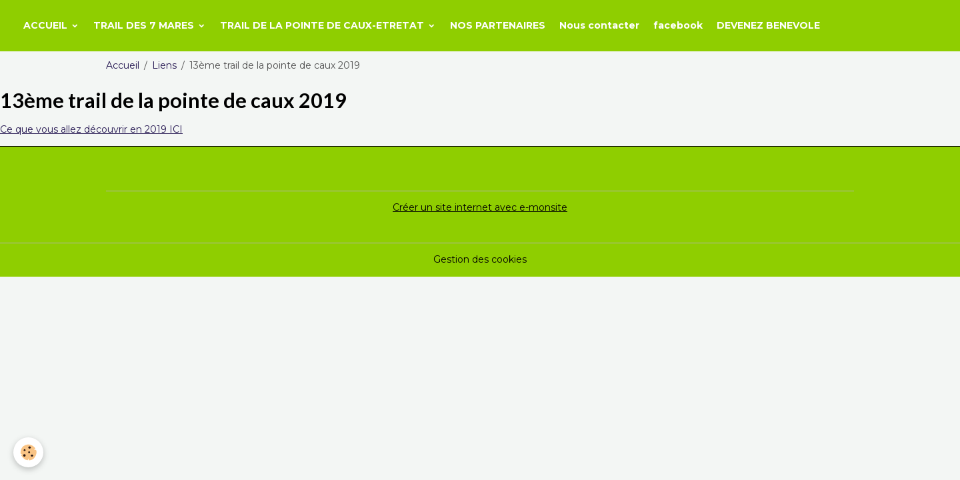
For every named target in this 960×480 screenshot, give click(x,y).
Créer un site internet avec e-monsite (480, 207)
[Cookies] (28, 452)
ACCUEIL (46, 25)
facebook (678, 25)
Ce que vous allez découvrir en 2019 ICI (91, 129)
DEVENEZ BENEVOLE (768, 25)
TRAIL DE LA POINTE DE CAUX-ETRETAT (323, 25)
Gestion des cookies (480, 259)
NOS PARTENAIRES (497, 25)
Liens (164, 65)
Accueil (122, 65)
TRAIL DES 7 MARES (145, 25)
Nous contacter (599, 25)
